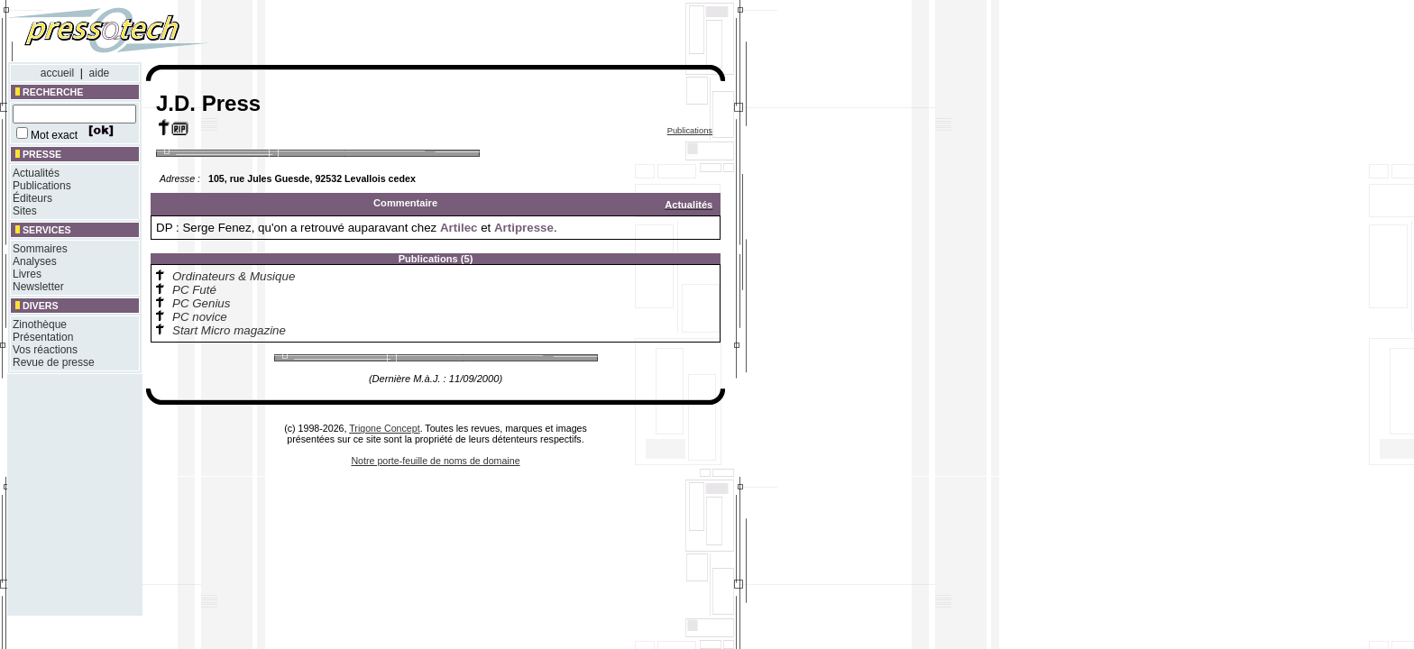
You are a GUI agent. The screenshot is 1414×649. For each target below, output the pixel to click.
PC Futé (194, 290)
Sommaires (40, 248)
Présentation (43, 337)
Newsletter (38, 286)
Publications (42, 185)
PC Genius (201, 303)
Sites (25, 211)
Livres (27, 274)
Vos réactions (45, 349)
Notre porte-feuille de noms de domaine (435, 460)
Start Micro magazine (229, 330)
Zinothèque (40, 324)
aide (99, 73)
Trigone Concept (384, 428)
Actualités (36, 173)
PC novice (199, 317)
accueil (57, 73)
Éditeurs (32, 198)
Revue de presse (54, 362)
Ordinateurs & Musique (233, 276)
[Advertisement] (485, 34)
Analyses (35, 261)
